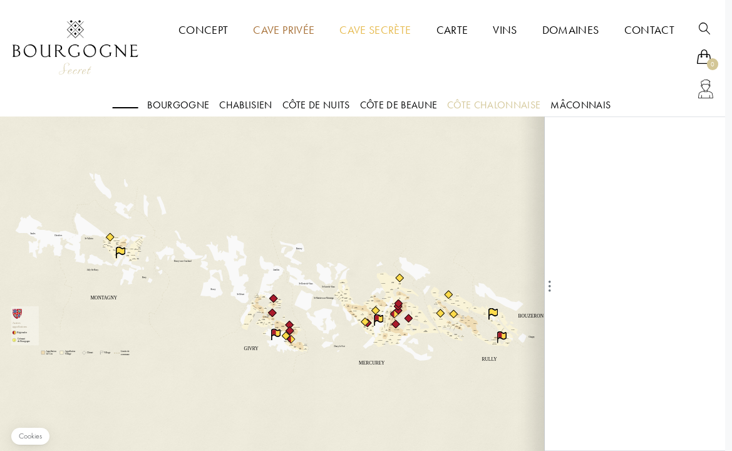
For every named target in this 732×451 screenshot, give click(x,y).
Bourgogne (178, 104)
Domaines (570, 30)
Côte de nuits (316, 104)
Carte (452, 30)
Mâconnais (580, 104)
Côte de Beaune (398, 104)
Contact (649, 30)
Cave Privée (283, 30)
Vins (505, 30)
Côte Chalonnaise (493, 104)
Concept (203, 30)
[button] (30, 436)
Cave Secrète (375, 30)
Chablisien (245, 104)
